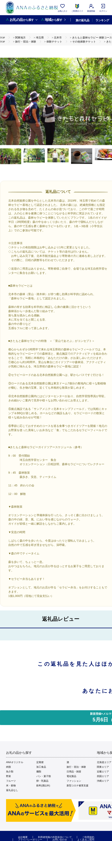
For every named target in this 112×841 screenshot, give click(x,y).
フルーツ (11, 780)
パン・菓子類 (43, 776)
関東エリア (103, 767)
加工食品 (41, 767)
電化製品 (71, 776)
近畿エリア (103, 771)
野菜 (8, 776)
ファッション (74, 780)
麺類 (38, 771)
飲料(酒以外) (43, 785)
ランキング (102, 20)
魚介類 (9, 771)
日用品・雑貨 (74, 771)
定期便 (40, 762)
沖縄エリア (103, 780)
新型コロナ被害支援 (77, 785)
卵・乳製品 (42, 780)
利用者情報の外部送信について (55, 837)
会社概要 (23, 837)
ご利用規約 (88, 837)
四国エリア (103, 776)
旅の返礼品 (82, 20)
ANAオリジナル (14, 762)
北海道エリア (104, 762)
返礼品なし (12, 790)
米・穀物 (11, 785)
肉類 (8, 767)
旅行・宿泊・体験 (76, 767)
